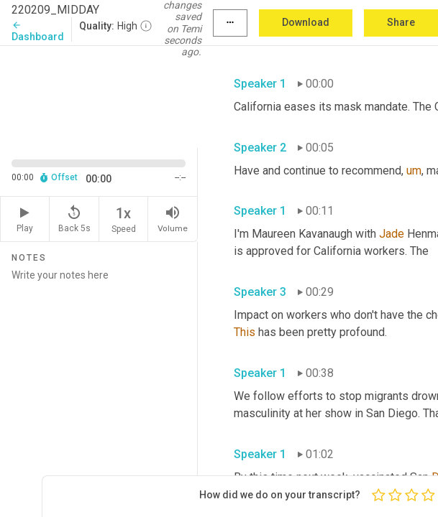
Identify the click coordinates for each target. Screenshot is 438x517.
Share (401, 22)
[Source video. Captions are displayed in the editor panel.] (99, 95)
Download (305, 22)
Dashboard (38, 31)
